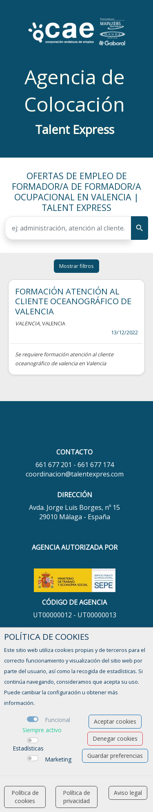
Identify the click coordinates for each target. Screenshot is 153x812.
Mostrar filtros (76, 266)
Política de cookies (25, 797)
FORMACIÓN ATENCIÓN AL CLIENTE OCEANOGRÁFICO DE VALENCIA (73, 301)
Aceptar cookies (115, 721)
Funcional (57, 720)
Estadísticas (28, 748)
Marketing (58, 759)
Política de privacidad (76, 797)
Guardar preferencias (115, 755)
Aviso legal (128, 793)
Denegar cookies (115, 738)
